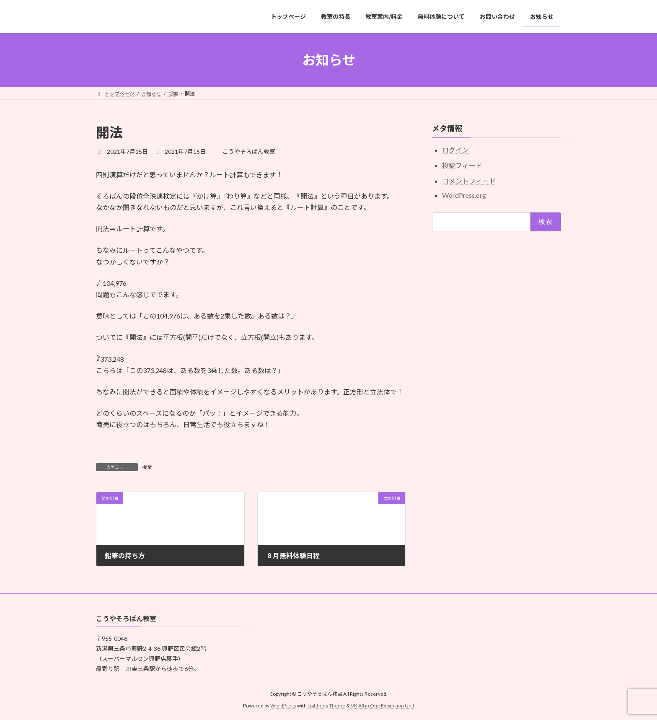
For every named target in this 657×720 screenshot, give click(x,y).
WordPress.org (464, 195)
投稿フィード (462, 165)
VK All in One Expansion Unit (382, 705)
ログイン (455, 150)
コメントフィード (469, 181)
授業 (147, 467)
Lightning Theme (326, 705)
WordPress (283, 705)
